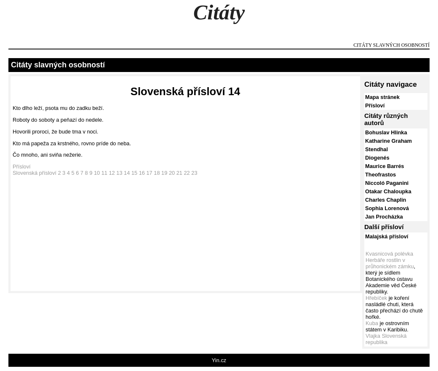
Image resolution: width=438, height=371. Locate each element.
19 (164, 173)
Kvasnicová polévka (389, 254)
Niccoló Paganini (387, 183)
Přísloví (22, 166)
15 (134, 173)
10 (97, 173)
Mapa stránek (382, 97)
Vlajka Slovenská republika (386, 339)
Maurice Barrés (384, 166)
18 (157, 173)
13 (119, 173)
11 (104, 173)
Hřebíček (376, 298)
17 (149, 173)
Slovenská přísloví (34, 173)
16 (142, 173)
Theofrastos (380, 174)
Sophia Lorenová (387, 208)
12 (112, 173)
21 (179, 173)
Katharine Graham (388, 141)
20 (172, 173)
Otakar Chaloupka (388, 191)
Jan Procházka (384, 217)
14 (127, 173)
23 (194, 173)
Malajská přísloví (386, 236)
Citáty (219, 12)
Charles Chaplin (385, 200)
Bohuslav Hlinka (386, 132)
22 (187, 173)
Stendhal (376, 149)
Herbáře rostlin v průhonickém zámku (390, 263)
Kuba (372, 323)
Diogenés (377, 158)
